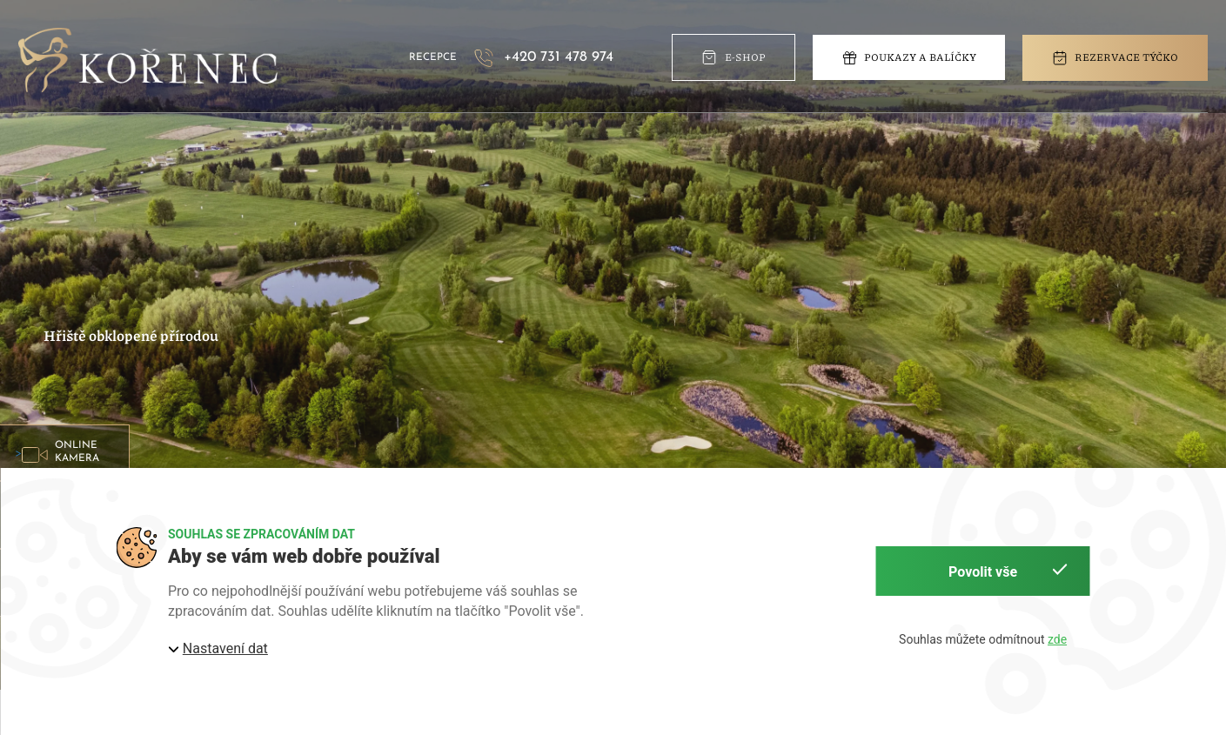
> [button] (63, 452)
